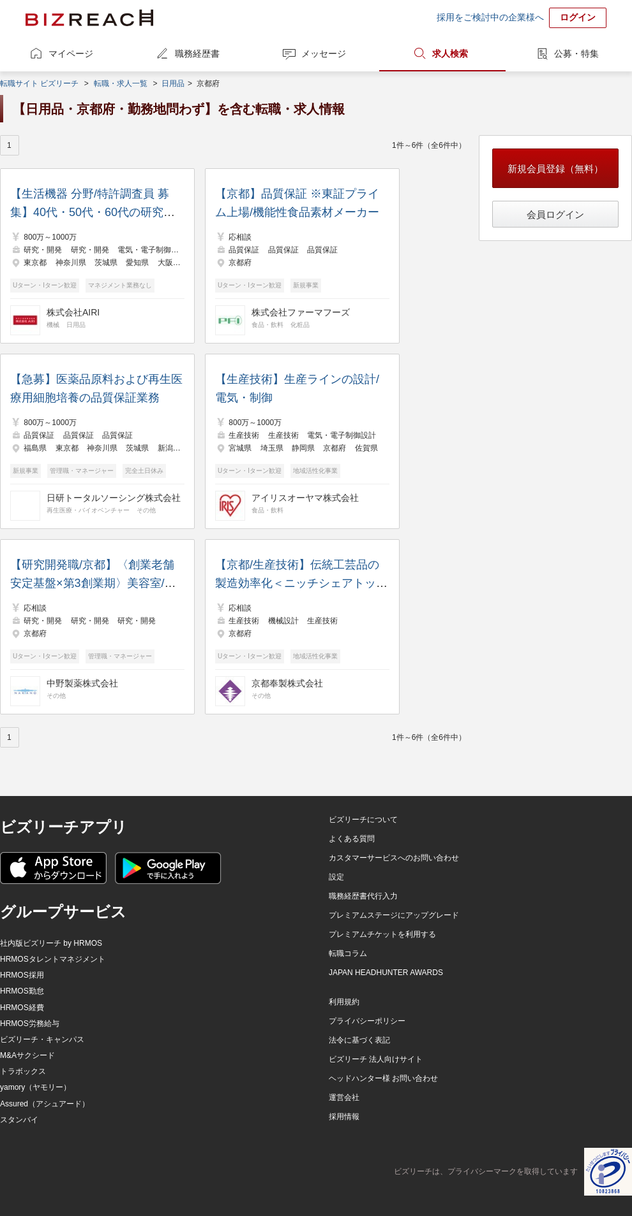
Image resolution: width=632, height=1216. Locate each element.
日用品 (173, 83)
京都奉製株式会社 (287, 683)
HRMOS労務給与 (29, 1023)
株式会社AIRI (73, 312)
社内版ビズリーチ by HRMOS (51, 943)
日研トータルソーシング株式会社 (114, 498)
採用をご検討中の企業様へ (490, 17)
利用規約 (344, 1001)
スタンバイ (19, 1119)
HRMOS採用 (22, 975)
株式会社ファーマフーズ (301, 312)
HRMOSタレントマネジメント (52, 959)
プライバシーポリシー (367, 1021)
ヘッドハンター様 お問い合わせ (383, 1078)
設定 (336, 876)
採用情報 (344, 1116)
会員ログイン (555, 214)
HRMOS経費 (22, 1007)
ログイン (578, 17)
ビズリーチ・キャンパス (42, 1039)
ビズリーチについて (363, 819)
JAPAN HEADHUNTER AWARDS (386, 972)
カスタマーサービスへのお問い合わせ (394, 857)
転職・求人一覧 (120, 83)
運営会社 (344, 1097)
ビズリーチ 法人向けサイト (376, 1059)
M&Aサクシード (27, 1055)
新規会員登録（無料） (555, 168)
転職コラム (348, 953)
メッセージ (323, 53)
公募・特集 (576, 53)
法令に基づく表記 (359, 1040)
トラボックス (23, 1071)
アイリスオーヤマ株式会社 (305, 498)
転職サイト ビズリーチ (39, 83)
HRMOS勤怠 (22, 991)
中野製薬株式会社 (82, 683)
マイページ (71, 53)
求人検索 (450, 53)
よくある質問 (352, 838)
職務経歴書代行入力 (363, 896)
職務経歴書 (197, 53)
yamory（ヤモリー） (35, 1087)
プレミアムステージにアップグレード (394, 915)
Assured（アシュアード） (44, 1103)
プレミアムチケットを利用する (382, 934)
